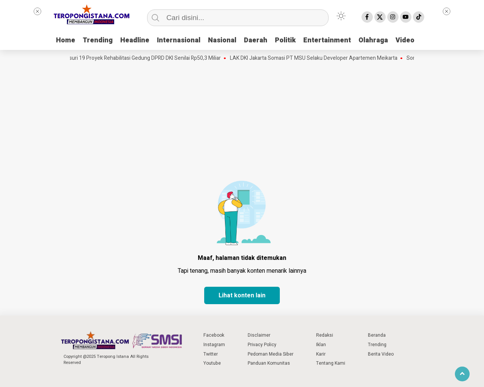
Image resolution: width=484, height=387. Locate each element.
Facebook (213, 335)
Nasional (222, 40)
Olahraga (373, 40)
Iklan (321, 344)
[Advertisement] (242, 119)
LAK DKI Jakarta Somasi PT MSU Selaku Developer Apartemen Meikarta (315, 58)
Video (405, 40)
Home (65, 40)
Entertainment (327, 40)
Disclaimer (259, 335)
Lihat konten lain (242, 295)
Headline (134, 40)
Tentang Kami (330, 363)
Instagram (214, 344)
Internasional (178, 40)
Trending (98, 40)
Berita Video (381, 354)
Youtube (212, 363)
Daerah (255, 40)
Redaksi (324, 335)
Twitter (210, 354)
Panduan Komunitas (269, 363)
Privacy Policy (262, 344)
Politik (285, 40)
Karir (321, 354)
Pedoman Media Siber (270, 354)
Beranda (377, 335)
